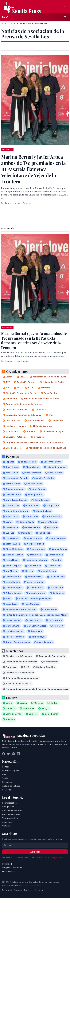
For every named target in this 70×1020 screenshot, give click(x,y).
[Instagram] (13, 753)
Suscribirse (35, 852)
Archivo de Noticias (11, 786)
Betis (4, 774)
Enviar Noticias (8, 871)
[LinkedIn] (18, 753)
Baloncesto (7, 782)
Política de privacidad (54, 858)
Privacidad (7, 890)
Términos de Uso (10, 818)
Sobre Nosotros (9, 803)
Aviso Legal (7, 822)
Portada (5, 767)
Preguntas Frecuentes (12, 867)
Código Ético (8, 807)
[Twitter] (8, 753)
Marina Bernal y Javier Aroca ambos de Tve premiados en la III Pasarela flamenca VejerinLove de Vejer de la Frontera (34, 340)
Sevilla (5, 778)
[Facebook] (3, 753)
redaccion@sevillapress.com (32, 885)
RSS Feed (6, 790)
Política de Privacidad (12, 810)
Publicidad (7, 864)
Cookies (18, 890)
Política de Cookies (11, 814)
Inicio (3, 23)
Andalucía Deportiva (11, 770)
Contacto (6, 826)
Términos (28, 890)
